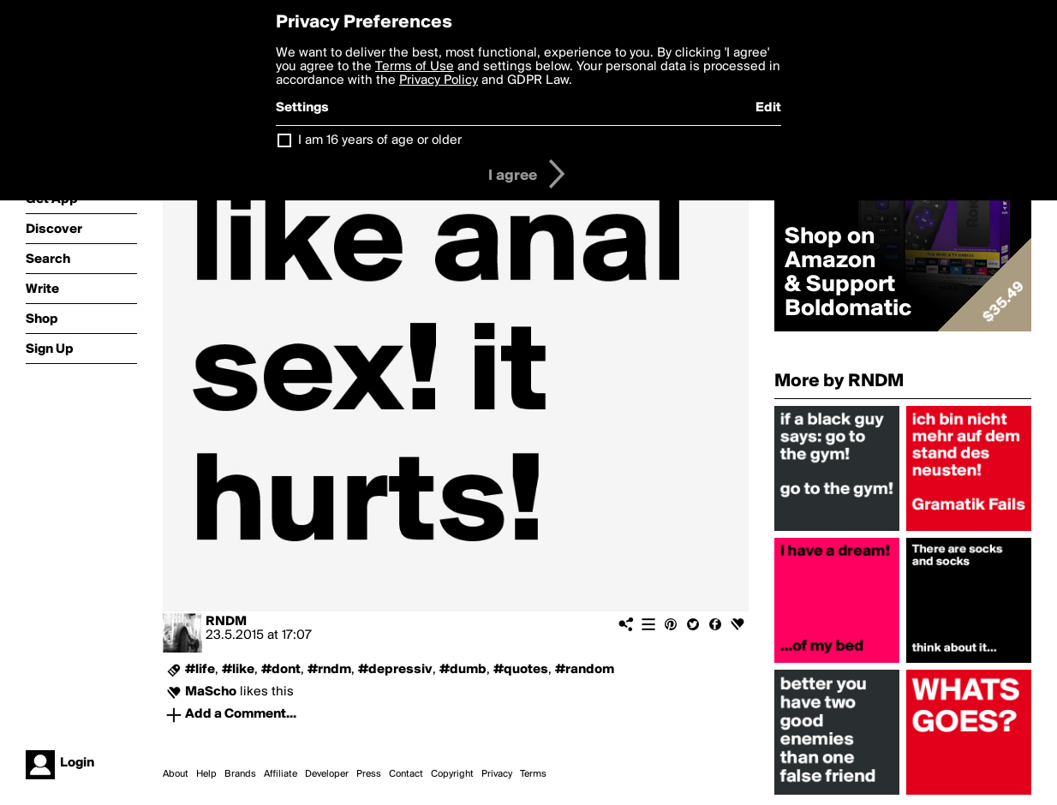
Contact (406, 774)
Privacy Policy (438, 80)
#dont (281, 670)
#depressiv (395, 670)
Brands (240, 774)
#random (584, 670)
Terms (533, 774)
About (175, 774)
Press (368, 774)
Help (206, 774)
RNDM (226, 622)
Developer (327, 774)
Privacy (496, 774)
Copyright (452, 774)
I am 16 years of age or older (380, 140)
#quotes (520, 670)
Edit (768, 108)
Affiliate (280, 774)
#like (238, 670)
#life (200, 670)
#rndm (329, 670)
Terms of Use (414, 67)
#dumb (463, 670)
